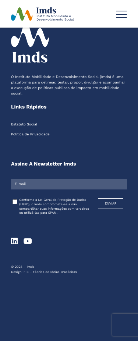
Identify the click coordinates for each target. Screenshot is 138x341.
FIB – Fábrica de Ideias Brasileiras (50, 272)
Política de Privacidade (30, 134)
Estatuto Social (24, 124)
